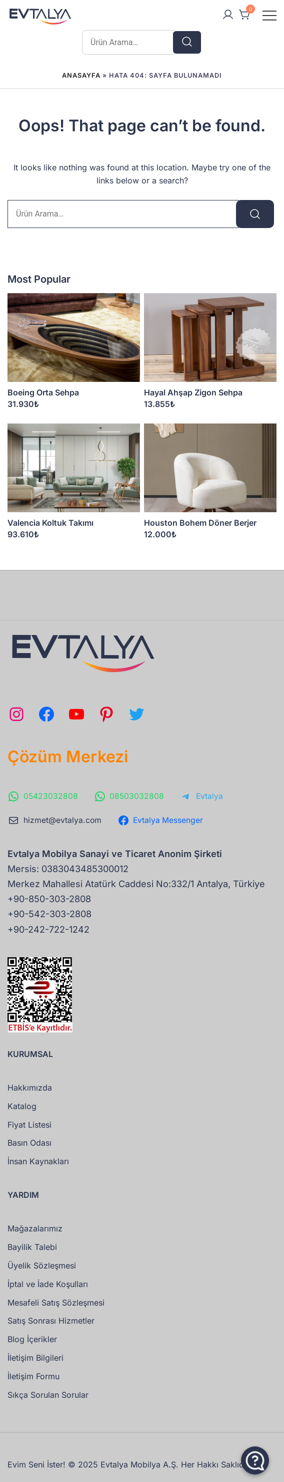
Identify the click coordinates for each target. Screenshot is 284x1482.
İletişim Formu (34, 1376)
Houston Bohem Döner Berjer (200, 523)
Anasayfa (81, 75)
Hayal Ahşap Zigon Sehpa (193, 392)
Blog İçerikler (32, 1339)
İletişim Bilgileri (36, 1358)
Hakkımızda (30, 1088)
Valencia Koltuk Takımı (51, 523)
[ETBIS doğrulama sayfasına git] (40, 964)
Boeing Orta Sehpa (43, 392)
